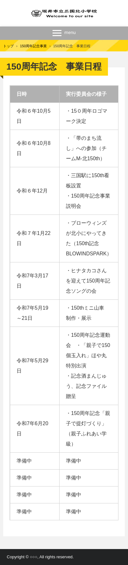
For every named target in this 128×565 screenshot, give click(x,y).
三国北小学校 (64, 13)
